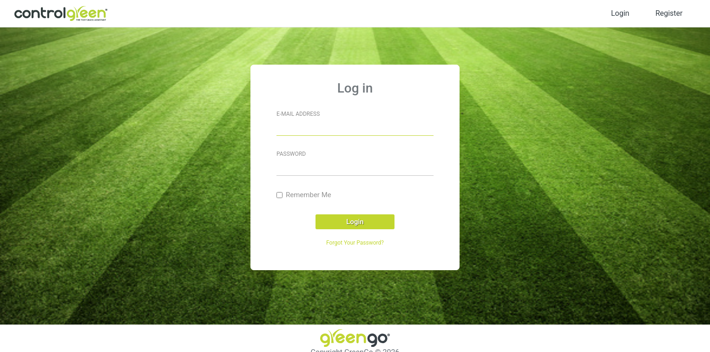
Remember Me (308, 195)
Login (620, 13)
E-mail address (298, 114)
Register (669, 13)
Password (291, 154)
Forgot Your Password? (355, 242)
